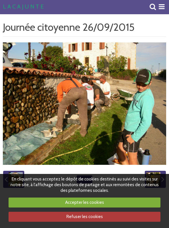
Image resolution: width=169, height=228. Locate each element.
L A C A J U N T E (23, 7)
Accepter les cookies (84, 202)
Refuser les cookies (84, 216)
